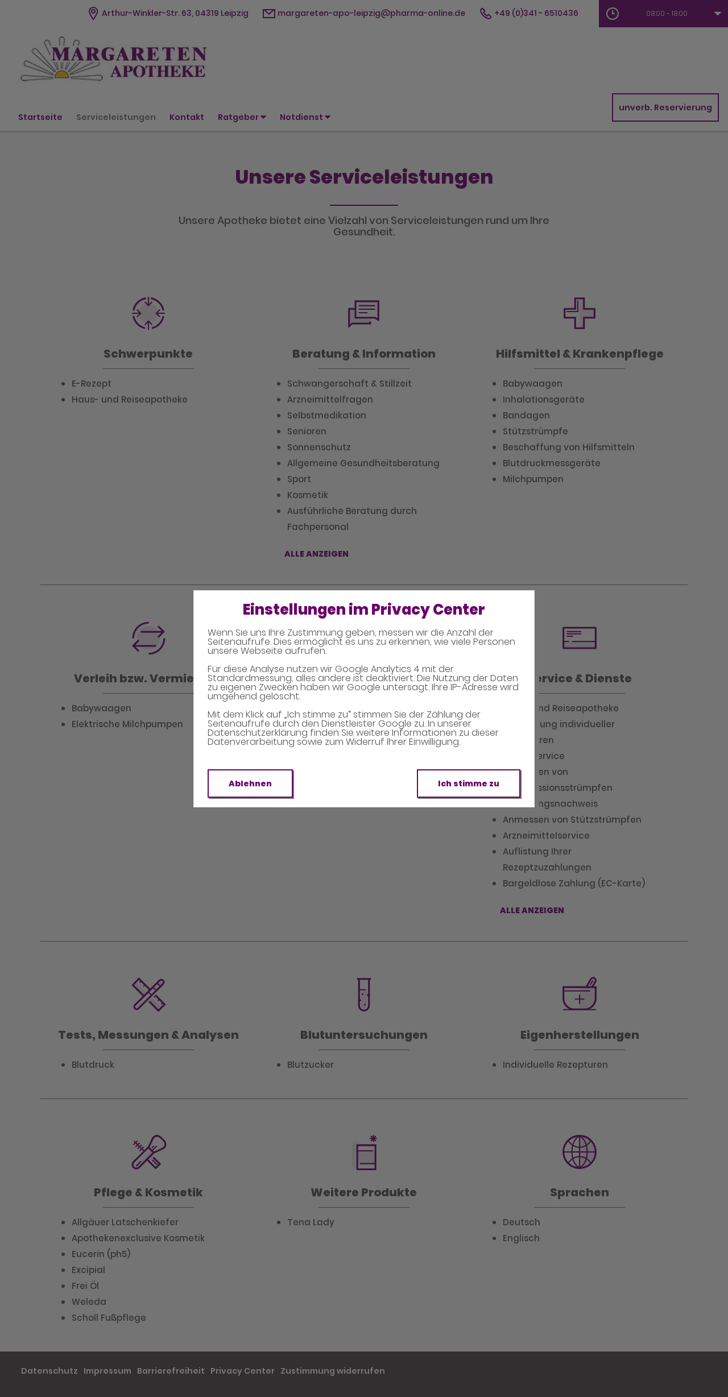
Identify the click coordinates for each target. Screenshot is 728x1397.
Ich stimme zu (468, 783)
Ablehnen (250, 783)
